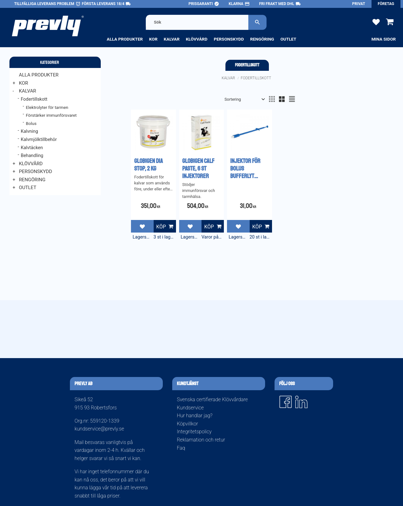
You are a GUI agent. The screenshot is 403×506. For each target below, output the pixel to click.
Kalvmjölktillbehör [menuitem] (39, 139)
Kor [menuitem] (153, 39)
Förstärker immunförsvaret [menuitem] (51, 115)
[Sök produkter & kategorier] (197, 22)
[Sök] (257, 22)
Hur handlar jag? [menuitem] (195, 416)
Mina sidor (384, 39)
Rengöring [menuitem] (262, 39)
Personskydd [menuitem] (229, 39)
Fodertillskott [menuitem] (34, 99)
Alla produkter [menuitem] (125, 39)
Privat (358, 4)
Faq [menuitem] (181, 448)
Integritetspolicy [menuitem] (194, 432)
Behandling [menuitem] (32, 155)
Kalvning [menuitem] (29, 131)
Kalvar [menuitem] (171, 39)
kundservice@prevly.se (99, 429)
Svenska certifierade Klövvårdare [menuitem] (212, 399)
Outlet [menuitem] (288, 39)
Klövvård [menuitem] (196, 39)
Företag (386, 4)
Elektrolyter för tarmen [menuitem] (47, 107)
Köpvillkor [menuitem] (187, 424)
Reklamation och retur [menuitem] (201, 440)
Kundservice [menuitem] (190, 408)
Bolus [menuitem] (31, 123)
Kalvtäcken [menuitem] (32, 147)
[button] (376, 21)
